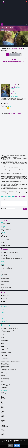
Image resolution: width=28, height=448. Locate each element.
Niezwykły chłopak (4, 257)
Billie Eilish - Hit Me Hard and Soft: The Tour (9, 252)
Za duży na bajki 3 (4, 385)
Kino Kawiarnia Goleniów (5, 295)
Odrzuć (10, 445)
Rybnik (2, 421)
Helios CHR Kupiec (4, 293)
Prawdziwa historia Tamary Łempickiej (8, 369)
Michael (2, 227)
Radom (2, 419)
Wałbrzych (3, 432)
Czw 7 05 (16, 54)
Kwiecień (2, 238)
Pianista (2, 242)
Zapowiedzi (6, 249)
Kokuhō (2, 343)
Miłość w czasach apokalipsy (6, 253)
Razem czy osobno (4, 373)
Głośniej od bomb (4, 340)
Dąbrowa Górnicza (4, 399)
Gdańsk (2, 403)
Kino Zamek (3, 301)
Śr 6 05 (14, 54)
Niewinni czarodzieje (5, 358)
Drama (3, 315)
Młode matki (3, 283)
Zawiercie (2, 436)
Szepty (2, 381)
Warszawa (3, 431)
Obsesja (2, 270)
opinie (19, 46)
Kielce (2, 410)
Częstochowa (3, 398)
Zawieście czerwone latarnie (6, 287)
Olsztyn (2, 415)
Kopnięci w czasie (4, 345)
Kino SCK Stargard (4, 299)
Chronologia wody (4, 236)
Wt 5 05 (12, 54)
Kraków (2, 411)
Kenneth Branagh (7, 30)
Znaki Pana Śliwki (4, 274)
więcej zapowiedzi (4, 289)
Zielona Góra (3, 438)
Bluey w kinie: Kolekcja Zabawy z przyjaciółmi (9, 330)
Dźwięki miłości (4, 336)
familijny (12, 88)
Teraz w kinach (7, 325)
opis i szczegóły (11, 46)
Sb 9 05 (21, 54)
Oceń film (9, 106)
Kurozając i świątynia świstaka (6, 268)
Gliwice (2, 406)
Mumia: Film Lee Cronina (5, 241)
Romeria (2, 271)
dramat (22, 87)
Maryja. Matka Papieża (5, 239)
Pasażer (2, 284)
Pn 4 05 (9, 54)
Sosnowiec (3, 425)
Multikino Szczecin (4, 302)
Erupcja (2, 277)
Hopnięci (3, 321)
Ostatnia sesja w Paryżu (6, 320)
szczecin (9, 2)
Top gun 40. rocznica (5, 262)
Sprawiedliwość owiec (5, 260)
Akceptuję (17, 445)
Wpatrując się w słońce (5, 245)
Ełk (1, 402)
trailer (16, 46)
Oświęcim (2, 416)
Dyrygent (2, 334)
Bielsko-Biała (3, 393)
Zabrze (2, 435)
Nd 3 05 (7, 54)
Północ (2, 367)
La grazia (2, 346)
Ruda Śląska (3, 420)
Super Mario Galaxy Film (6, 311)
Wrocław (2, 434)
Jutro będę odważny (5, 278)
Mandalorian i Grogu (5, 280)
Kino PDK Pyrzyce (4, 296)
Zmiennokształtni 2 (4, 387)
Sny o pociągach (4, 376)
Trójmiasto (3, 430)
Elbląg (2, 401)
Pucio (2, 244)
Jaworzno (2, 407)
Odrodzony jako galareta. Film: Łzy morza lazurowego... (11, 258)
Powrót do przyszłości (5, 366)
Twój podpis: (3, 208)
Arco (1, 233)
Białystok (2, 392)
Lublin (2, 412)
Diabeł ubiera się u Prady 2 (6, 223)
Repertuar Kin (7, 292)
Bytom (2, 396)
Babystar (2, 235)
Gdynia (2, 405)
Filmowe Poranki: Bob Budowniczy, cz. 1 (8, 339)
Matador (2, 349)
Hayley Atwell (16, 96)
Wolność (2, 382)
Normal (2, 230)
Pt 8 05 (18, 54)
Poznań (2, 417)
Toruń (2, 429)
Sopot (2, 424)
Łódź (2, 413)
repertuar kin (5, 46)
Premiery (5, 220)
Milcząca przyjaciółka (5, 281)
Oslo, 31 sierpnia (4, 363)
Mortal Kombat (4, 354)
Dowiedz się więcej (17, 442)
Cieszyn (2, 397)
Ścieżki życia (3, 375)
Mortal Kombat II (4, 255)
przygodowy (17, 87)
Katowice (2, 408)
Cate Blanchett (18, 94)
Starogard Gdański (4, 426)
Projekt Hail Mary (5, 317)
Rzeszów (2, 422)
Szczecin (2, 427)
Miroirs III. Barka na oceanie (6, 229)
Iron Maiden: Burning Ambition (7, 267)
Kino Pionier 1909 (4, 298)
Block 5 (2, 265)
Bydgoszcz (3, 394)
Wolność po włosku (4, 225)
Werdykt (2, 286)
